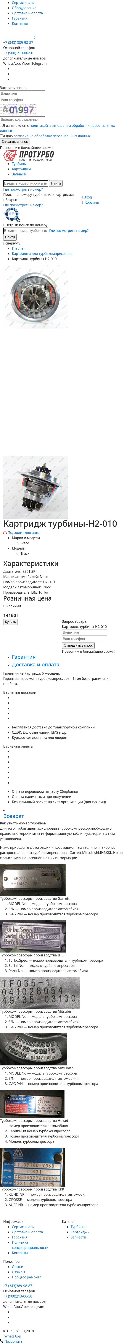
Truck (25, 553)
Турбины (19, 163)
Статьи (17, 1266)
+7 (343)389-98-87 (17, 1285)
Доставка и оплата (27, 13)
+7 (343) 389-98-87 (18, 42)
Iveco (25, 543)
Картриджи (21, 169)
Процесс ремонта (26, 1277)
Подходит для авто (23, 532)
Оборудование (24, 7)
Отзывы (18, 1272)
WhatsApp (10, 1336)
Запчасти (19, 174)
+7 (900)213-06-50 (17, 1296)
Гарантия (19, 18)
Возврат (13, 815)
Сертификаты (23, 2)
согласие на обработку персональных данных (52, 136)
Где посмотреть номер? (23, 189)
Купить (10, 622)
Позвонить (11, 1341)
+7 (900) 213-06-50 (18, 37)
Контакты (20, 23)
